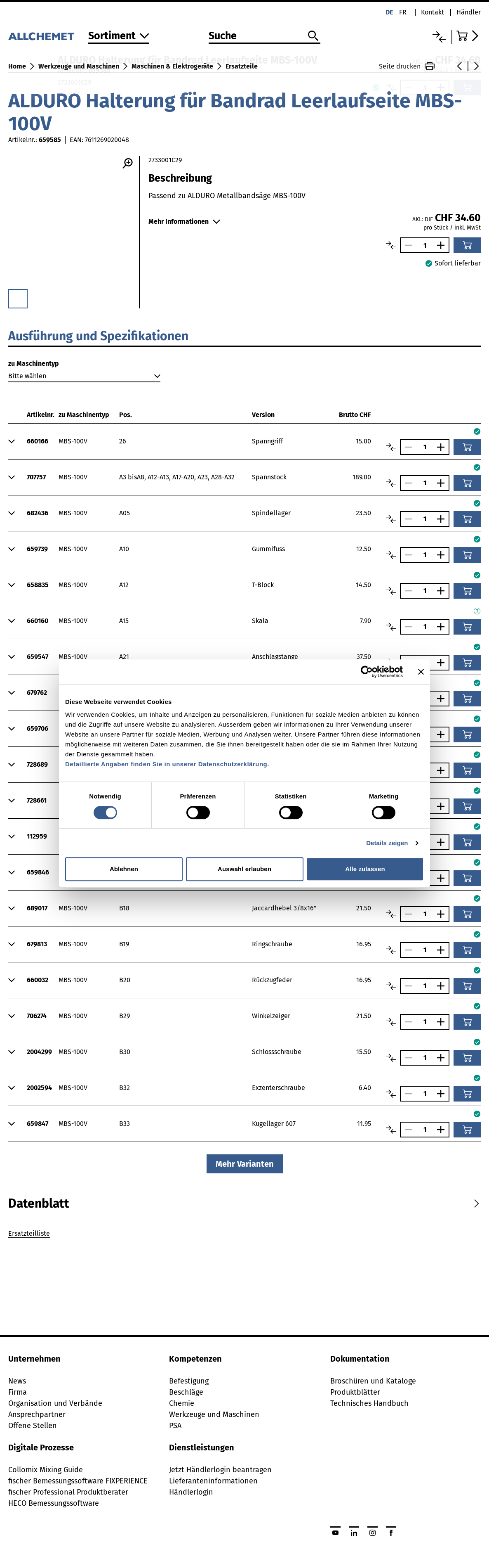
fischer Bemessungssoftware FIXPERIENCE (78, 1480)
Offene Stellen (32, 1425)
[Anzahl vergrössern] (443, 245)
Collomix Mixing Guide (45, 1469)
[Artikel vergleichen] (391, 245)
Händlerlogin (191, 1492)
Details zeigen (387, 842)
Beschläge (186, 1392)
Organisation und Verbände (55, 1403)
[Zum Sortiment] (118, 36)
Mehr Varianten (245, 1164)
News (17, 1381)
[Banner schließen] (421, 672)
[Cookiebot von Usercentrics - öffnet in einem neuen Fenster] (367, 672)
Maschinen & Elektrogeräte (172, 66)
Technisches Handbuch (369, 1403)
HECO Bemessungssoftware (53, 1503)
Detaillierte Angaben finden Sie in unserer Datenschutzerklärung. (167, 764)
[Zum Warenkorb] (468, 35)
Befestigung (189, 1381)
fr (403, 12)
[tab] (38, 1203)
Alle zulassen (365, 868)
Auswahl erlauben (244, 868)
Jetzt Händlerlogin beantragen (220, 1469)
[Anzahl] (424, 245)
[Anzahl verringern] (406, 245)
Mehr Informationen (184, 221)
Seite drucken (407, 66)
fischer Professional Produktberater (68, 1492)
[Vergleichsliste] (439, 37)
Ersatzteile (242, 66)
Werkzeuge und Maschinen (78, 66)
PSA (175, 1425)
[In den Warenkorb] (467, 245)
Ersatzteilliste (29, 1233)
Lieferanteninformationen (213, 1480)
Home (17, 66)
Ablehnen (124, 868)
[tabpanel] (244, 1235)
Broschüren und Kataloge (373, 1381)
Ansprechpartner (37, 1414)
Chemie (181, 1403)
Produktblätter (355, 1392)
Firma (17, 1392)
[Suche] (265, 36)
